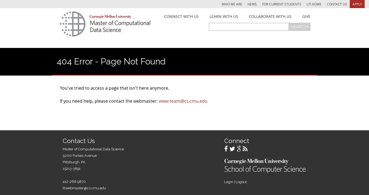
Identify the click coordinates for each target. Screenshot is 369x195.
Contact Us (337, 4)
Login (228, 182)
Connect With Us (181, 16)
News (252, 4)
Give (306, 16)
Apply (357, 4)
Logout (241, 182)
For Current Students (281, 4)
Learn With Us (224, 16)
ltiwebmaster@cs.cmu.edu (84, 188)
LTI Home (314, 4)
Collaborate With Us (270, 16)
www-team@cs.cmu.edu (183, 101)
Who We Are (232, 4)
